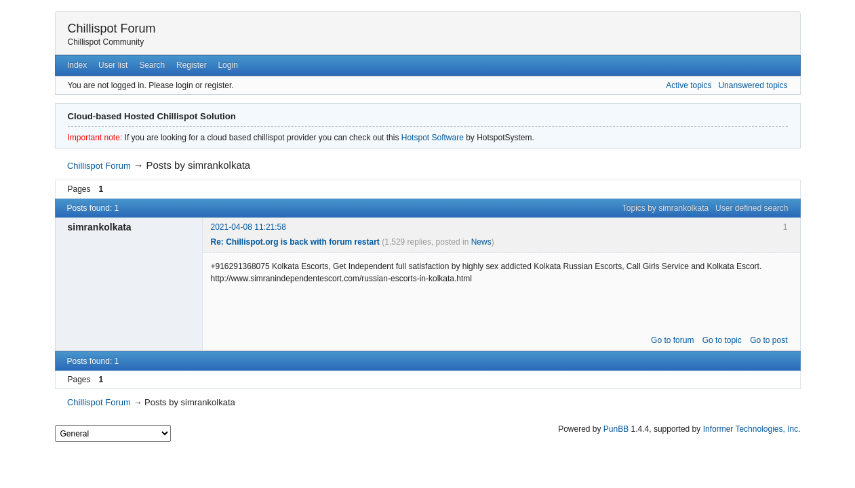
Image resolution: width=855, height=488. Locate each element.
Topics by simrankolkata (665, 208)
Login (227, 65)
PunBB (616, 429)
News (481, 242)
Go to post (768, 340)
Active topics (688, 85)
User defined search (751, 208)
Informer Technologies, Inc (751, 429)
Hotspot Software (432, 137)
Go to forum (672, 340)
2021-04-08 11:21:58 (248, 227)
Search (152, 65)
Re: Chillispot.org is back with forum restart (295, 242)
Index (77, 65)
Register (191, 65)
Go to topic (722, 340)
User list (112, 65)
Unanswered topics (752, 85)
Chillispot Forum (112, 28)
